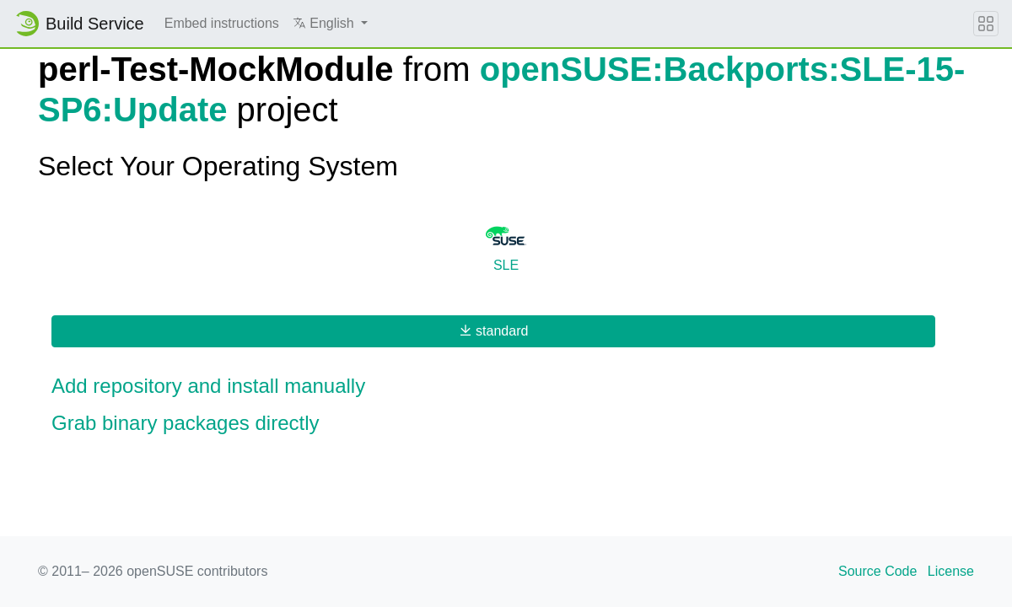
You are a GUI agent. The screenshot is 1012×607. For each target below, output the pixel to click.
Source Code (877, 571)
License (951, 571)
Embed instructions (221, 23)
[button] (330, 23)
